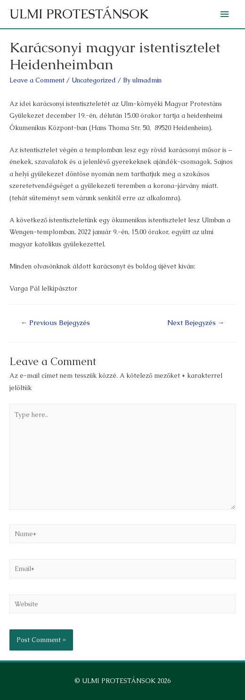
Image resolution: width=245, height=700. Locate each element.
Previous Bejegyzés (55, 322)
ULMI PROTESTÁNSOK (79, 14)
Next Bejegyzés (196, 322)
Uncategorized (94, 80)
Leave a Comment (37, 80)
